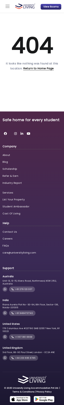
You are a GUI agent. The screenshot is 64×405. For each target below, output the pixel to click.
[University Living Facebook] (5, 133)
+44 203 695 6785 (23, 357)
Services (8, 192)
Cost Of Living (11, 213)
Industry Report (12, 183)
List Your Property (14, 199)
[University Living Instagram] (15, 133)
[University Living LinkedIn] (21, 133)
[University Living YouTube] (28, 133)
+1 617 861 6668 (22, 336)
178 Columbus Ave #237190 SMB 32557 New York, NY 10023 (31, 330)
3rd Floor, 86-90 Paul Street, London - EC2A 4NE (29, 352)
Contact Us (10, 232)
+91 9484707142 (22, 313)
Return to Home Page (38, 68)
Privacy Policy (44, 391)
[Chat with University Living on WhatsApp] (5, 289)
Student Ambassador (16, 206)
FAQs (6, 245)
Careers (8, 238)
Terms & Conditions (23, 391)
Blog (5, 162)
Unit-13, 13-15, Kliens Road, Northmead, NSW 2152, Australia (30, 282)
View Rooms (51, 6)
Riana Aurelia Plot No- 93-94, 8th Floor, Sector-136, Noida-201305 (31, 306)
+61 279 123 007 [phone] (22, 289)
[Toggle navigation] (7, 6)
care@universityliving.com (19, 252)
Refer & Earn (10, 176)
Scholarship (10, 169)
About (6, 155)
